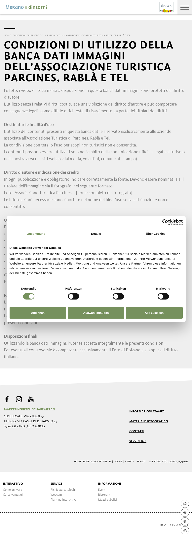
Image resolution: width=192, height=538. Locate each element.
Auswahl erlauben (96, 312)
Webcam (56, 494)
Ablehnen (38, 312)
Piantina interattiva (63, 499)
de (161, 525)
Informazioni (109, 484)
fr (186, 525)
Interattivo (13, 484)
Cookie (118, 461)
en (173, 525)
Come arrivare (12, 489)
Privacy (141, 461)
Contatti (136, 431)
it (168, 525)
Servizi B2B (137, 441)
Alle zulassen (154, 312)
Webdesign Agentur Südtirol (9, 525)
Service (56, 484)
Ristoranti (104, 494)
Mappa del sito (157, 461)
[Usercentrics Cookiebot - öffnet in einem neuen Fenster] (165, 222)
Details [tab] (96, 233)
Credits (129, 461)
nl (180, 525)
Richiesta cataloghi (63, 489)
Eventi (102, 489)
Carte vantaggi (13, 494)
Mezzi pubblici (107, 499)
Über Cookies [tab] (156, 233)
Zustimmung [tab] (36, 233)
